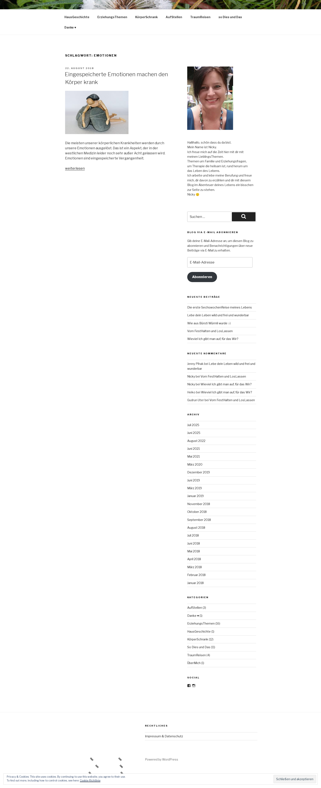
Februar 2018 (196, 575)
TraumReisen (200, 17)
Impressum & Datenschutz (164, 736)
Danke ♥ (70, 27)
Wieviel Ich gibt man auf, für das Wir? (212, 339)
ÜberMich (194, 663)
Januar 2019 (195, 496)
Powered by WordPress (161, 759)
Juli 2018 (193, 535)
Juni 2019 (193, 480)
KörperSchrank (146, 17)
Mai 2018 (193, 551)
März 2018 (194, 567)
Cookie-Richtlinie (90, 780)
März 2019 (194, 488)
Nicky (191, 376)
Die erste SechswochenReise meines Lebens (219, 307)
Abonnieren (202, 277)
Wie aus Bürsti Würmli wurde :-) (209, 323)
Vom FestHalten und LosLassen (210, 331)
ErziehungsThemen (112, 17)
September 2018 (199, 520)
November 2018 (198, 504)
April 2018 (194, 559)
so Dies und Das (230, 17)
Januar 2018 (195, 583)
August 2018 (196, 527)
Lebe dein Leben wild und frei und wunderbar (218, 315)
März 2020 (194, 464)
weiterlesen (75, 168)
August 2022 (196, 441)
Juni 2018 (193, 543)
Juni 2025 (193, 433)
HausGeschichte (76, 17)
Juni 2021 (193, 448)
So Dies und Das (198, 647)
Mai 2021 (193, 456)
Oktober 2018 (197, 512)
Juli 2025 (193, 425)
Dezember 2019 (198, 472)
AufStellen (174, 17)
